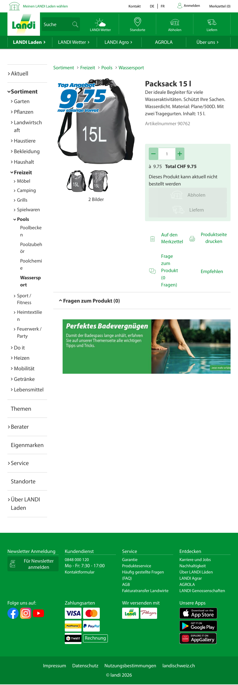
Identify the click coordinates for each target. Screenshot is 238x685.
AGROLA (164, 42)
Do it (19, 347)
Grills (22, 200)
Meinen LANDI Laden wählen (45, 6)
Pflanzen (23, 111)
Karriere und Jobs (195, 559)
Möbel (23, 181)
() (220, 6)
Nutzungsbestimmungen (130, 666)
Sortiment (24, 91)
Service (20, 463)
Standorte (23, 481)
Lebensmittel (29, 389)
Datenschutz (85, 666)
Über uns (205, 42)
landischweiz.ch (178, 666)
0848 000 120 (77, 559)
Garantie (130, 559)
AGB (126, 584)
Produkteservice (136, 566)
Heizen (21, 357)
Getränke (24, 378)
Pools (23, 219)
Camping (26, 190)
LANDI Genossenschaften (202, 590)
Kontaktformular (80, 572)
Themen (21, 408)
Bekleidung (27, 151)
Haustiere (25, 140)
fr (163, 6)
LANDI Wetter (72, 42)
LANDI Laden (27, 42)
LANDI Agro (116, 42)
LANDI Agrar (190, 578)
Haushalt (24, 161)
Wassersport (131, 68)
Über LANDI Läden (196, 572)
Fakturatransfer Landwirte (145, 590)
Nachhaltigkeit (192, 566)
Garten (21, 101)
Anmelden (192, 5)
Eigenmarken (27, 445)
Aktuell (19, 73)
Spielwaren (28, 210)
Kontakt (135, 6)
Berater (20, 426)
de (152, 6)
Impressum (54, 666)
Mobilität (24, 368)
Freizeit (23, 172)
